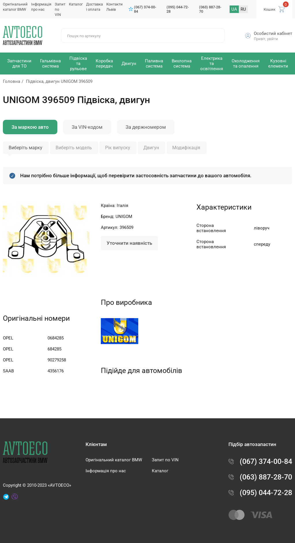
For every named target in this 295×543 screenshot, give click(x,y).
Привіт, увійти (266, 39)
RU (243, 9)
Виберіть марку (25, 147)
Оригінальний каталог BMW (114, 459)
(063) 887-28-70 (210, 9)
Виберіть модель (74, 147)
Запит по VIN (165, 459)
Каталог (76, 4)
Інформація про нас (106, 470)
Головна (11, 81)
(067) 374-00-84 (145, 9)
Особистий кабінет (273, 33)
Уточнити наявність (129, 243)
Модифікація (186, 147)
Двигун (151, 147)
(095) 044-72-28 (178, 9)
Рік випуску (117, 147)
